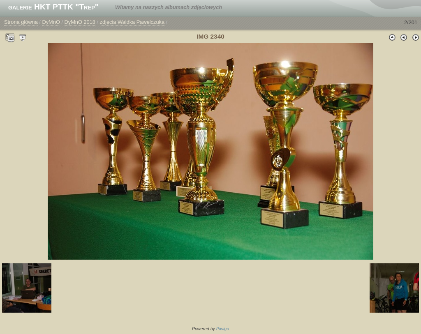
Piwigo (222, 328)
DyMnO (51, 22)
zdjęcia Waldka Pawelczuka (132, 22)
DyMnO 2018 (80, 22)
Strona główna (21, 22)
